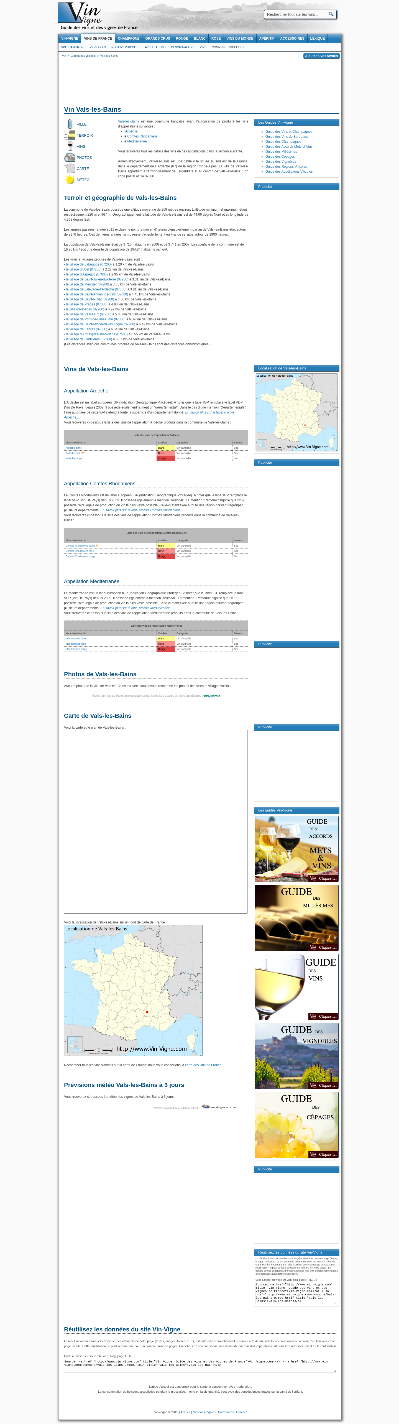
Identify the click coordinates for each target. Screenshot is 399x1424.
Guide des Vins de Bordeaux (286, 137)
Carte (83, 169)
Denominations (182, 47)
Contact (241, 1412)
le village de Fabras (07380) (86, 329)
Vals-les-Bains (128, 121)
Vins (203, 47)
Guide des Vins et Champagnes (288, 132)
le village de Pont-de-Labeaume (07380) (95, 319)
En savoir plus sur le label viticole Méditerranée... (136, 608)
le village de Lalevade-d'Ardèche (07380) (96, 289)
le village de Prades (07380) (86, 304)
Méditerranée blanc (76, 638)
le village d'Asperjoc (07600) (87, 274)
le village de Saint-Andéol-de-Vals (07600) (97, 294)
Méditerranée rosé (76, 643)
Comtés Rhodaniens (142, 136)
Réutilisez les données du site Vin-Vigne (122, 1329)
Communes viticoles (227, 47)
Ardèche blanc (74, 447)
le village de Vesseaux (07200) (88, 314)
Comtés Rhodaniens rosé (80, 551)
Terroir (85, 135)
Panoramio (122, 695)
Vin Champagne (72, 47)
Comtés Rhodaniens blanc (80, 545)
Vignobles (98, 47)
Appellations (155, 47)
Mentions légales (204, 1412)
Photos (84, 157)
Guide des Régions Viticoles (286, 167)
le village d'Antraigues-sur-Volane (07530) (96, 334)
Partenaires (226, 1412)
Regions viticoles (125, 47)
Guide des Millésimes (281, 152)
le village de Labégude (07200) (89, 264)
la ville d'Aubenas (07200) (85, 309)
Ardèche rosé (73, 453)
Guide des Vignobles (280, 162)
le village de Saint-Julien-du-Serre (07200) (97, 279)
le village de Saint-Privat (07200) (90, 299)
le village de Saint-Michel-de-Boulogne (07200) (100, 324)
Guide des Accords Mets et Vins (289, 147)
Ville (81, 124)
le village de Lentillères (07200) (89, 339)
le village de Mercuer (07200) (87, 284)
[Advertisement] (199, 83)
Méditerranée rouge (77, 649)
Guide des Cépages (280, 157)
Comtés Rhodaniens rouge (80, 556)
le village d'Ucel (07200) (83, 269)
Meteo (83, 180)
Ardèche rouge (74, 458)
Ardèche (131, 131)
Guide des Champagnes (283, 142)
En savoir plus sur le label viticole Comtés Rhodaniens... (141, 510)
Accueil (185, 1412)
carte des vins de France (203, 1065)
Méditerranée (137, 141)
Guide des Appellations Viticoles (289, 171)
